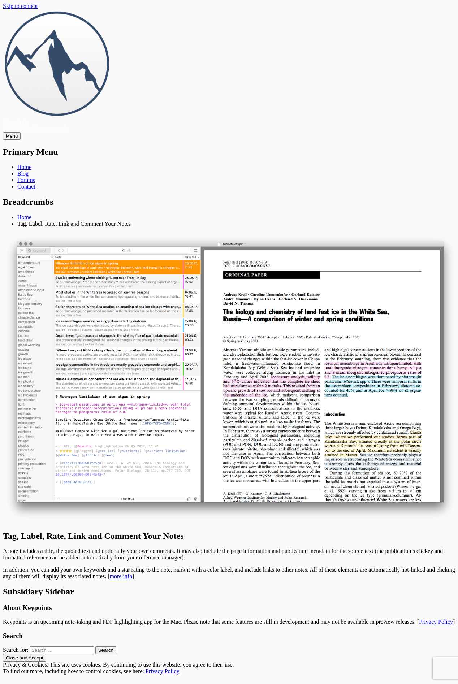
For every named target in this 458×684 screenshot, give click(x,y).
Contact (26, 186)
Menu (12, 136)
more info (121, 576)
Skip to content (20, 6)
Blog (23, 173)
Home (24, 167)
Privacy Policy (436, 622)
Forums (26, 180)
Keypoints (15, 122)
